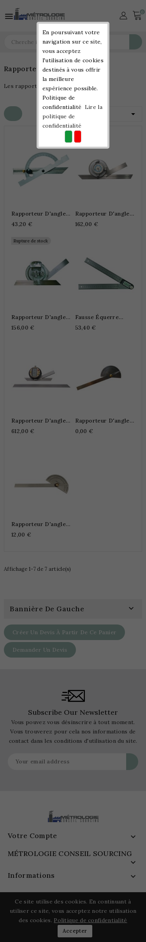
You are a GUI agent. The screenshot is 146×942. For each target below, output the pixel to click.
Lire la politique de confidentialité (72, 116)
